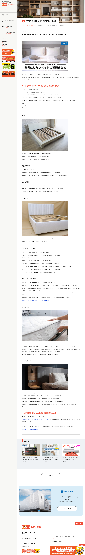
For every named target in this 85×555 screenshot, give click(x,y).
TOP (23, 25)
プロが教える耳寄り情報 (31, 25)
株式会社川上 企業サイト (29, 543)
